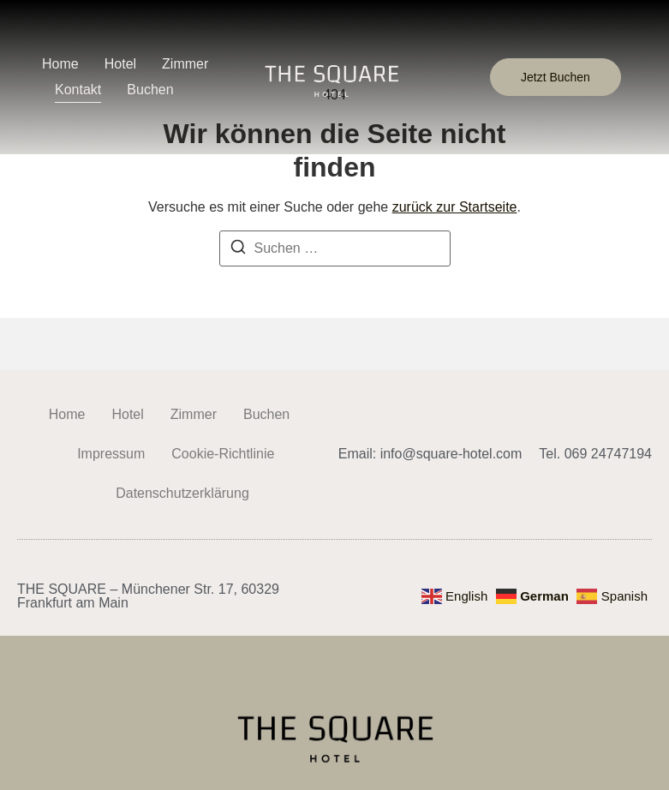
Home (60, 64)
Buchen (150, 89)
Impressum (111, 453)
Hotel (120, 64)
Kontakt (78, 89)
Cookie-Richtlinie (222, 453)
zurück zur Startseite (454, 207)
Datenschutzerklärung (182, 493)
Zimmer (185, 64)
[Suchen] (238, 249)
